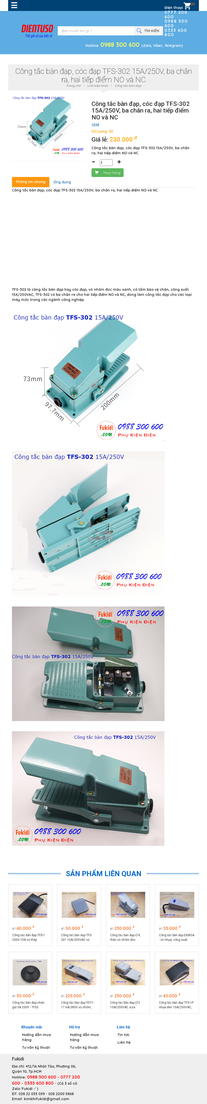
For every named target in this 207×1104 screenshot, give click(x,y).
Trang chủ (73, 86)
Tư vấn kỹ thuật (36, 1047)
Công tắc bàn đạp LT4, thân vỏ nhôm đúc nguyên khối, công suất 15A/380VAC (126, 937)
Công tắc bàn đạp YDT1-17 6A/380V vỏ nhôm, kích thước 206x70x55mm (78, 1005)
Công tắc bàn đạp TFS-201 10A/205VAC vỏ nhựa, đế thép (76, 937)
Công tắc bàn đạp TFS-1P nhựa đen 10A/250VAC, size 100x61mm (176, 1005)
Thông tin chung (31, 182)
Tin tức (123, 1034)
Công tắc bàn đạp (128, 86)
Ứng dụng (62, 182)
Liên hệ (123, 1042)
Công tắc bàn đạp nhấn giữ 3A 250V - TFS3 (28, 1005)
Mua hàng (107, 172)
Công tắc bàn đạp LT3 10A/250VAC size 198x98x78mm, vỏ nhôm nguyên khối (127, 1005)
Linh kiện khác (97, 86)
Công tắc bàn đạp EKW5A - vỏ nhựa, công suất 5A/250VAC (177, 937)
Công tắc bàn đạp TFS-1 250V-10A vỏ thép (28, 937)
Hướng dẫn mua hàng (36, 1037)
